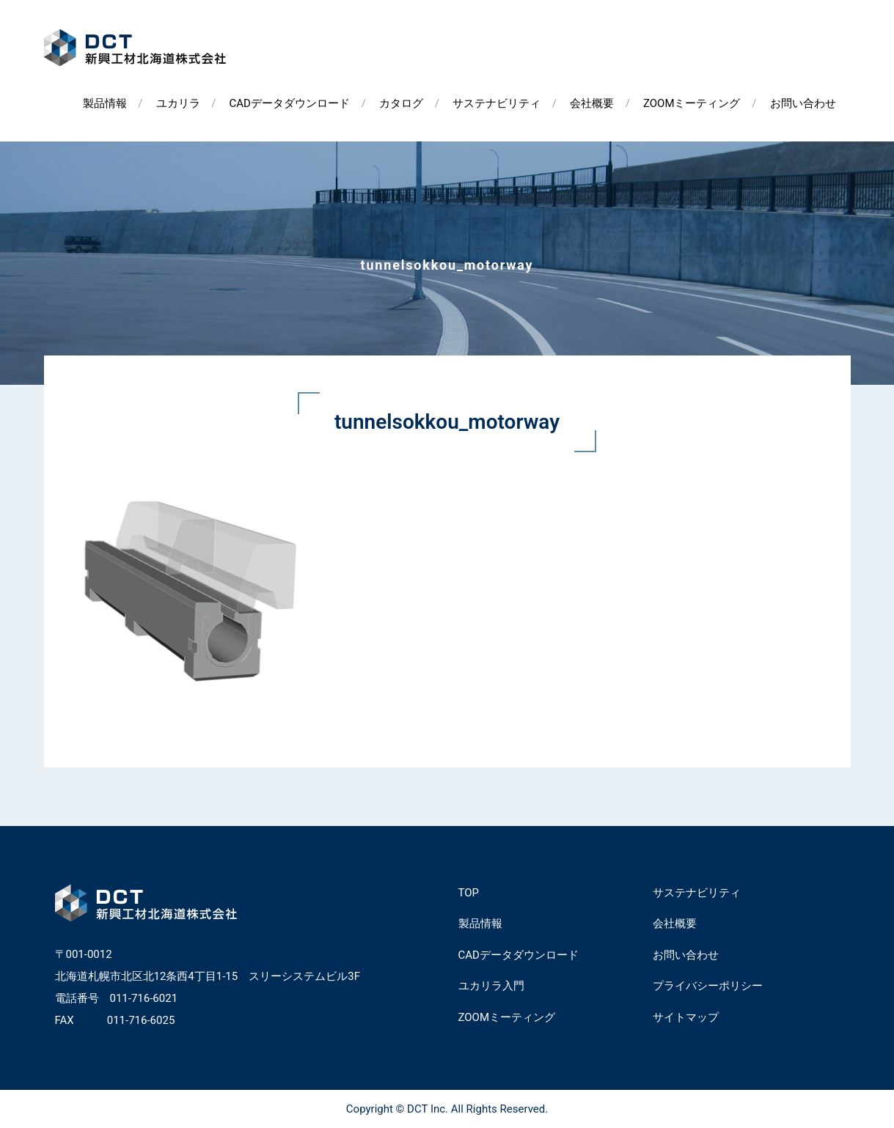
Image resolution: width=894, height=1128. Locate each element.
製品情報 (105, 103)
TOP (469, 892)
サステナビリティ (497, 103)
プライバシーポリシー (708, 985)
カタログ (401, 103)
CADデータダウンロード (290, 103)
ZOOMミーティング (692, 103)
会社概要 (592, 103)
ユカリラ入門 (491, 985)
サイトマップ (686, 1017)
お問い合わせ (803, 103)
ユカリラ (178, 103)
